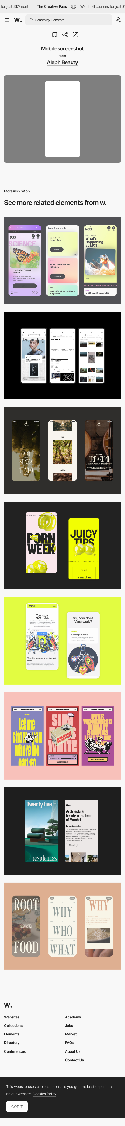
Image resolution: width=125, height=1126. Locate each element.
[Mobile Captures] (62, 641)
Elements (11, 1034)
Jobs (69, 1025)
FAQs (69, 1042)
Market (71, 1034)
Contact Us (74, 1060)
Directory (12, 1042)
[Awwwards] (18, 20)
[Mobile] (62, 260)
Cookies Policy (44, 1094)
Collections (13, 1025)
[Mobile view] (62, 546)
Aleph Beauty (62, 62)
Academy (73, 1017)
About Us (72, 1051)
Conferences (15, 1051)
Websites (11, 1017)
